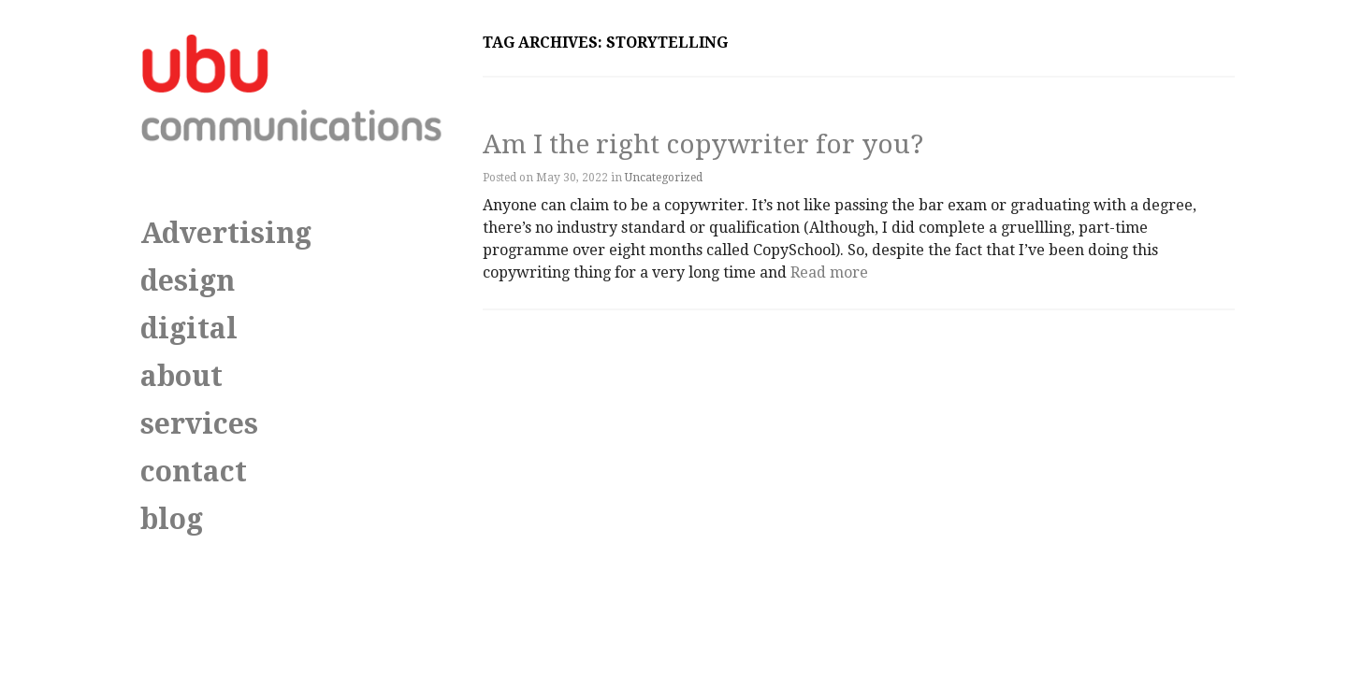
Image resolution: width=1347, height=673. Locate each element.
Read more (829, 272)
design (187, 281)
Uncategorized (663, 177)
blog (171, 519)
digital (189, 328)
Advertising (225, 233)
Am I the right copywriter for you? (703, 144)
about (181, 376)
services (199, 424)
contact (193, 471)
